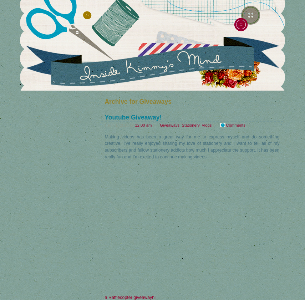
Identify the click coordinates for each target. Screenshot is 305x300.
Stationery (190, 125)
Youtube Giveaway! (133, 117)
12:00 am (143, 125)
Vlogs (207, 125)
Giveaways (169, 125)
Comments (235, 125)
